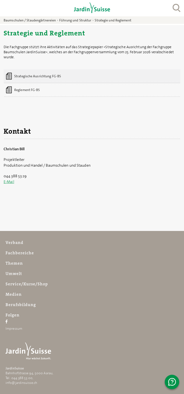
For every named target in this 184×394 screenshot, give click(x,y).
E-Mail (9, 181)
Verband (14, 242)
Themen (14, 263)
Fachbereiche (20, 253)
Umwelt (14, 273)
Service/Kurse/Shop (27, 284)
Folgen (13, 315)
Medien (14, 294)
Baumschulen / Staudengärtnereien (30, 20)
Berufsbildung (21, 304)
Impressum (14, 328)
